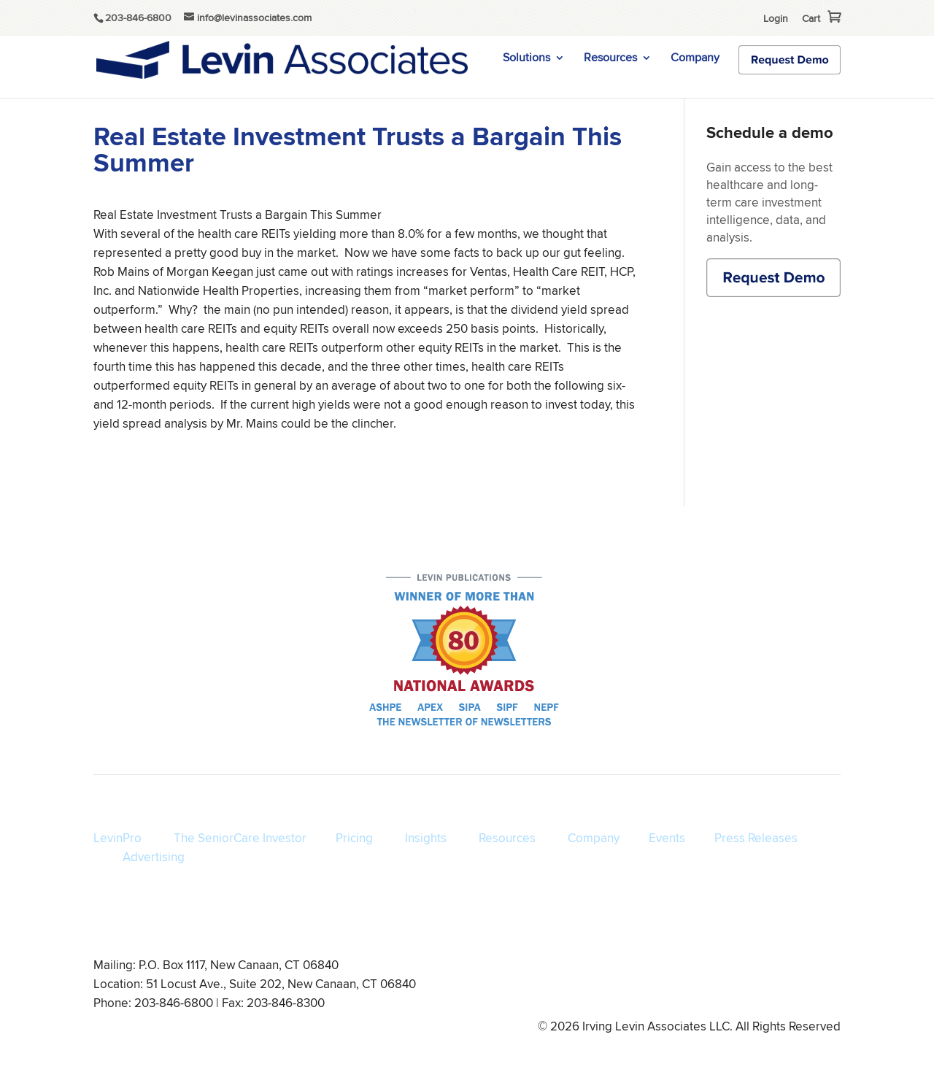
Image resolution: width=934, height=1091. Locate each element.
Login (775, 18)
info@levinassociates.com (783, 986)
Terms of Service (532, 986)
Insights (426, 838)
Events (667, 838)
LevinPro (117, 838)
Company (695, 59)
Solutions (526, 59)
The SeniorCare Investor (240, 838)
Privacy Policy (616, 986)
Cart (811, 18)
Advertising (154, 857)
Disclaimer (686, 986)
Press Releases (756, 838)
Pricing (354, 838)
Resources (610, 59)
